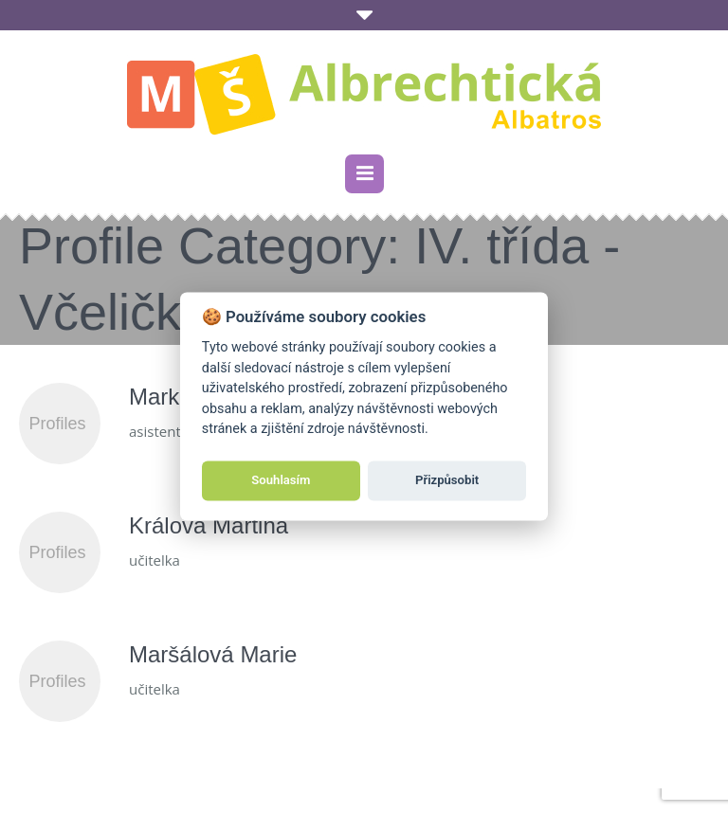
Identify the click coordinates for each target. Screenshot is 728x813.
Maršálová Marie (213, 654)
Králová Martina (208, 525)
